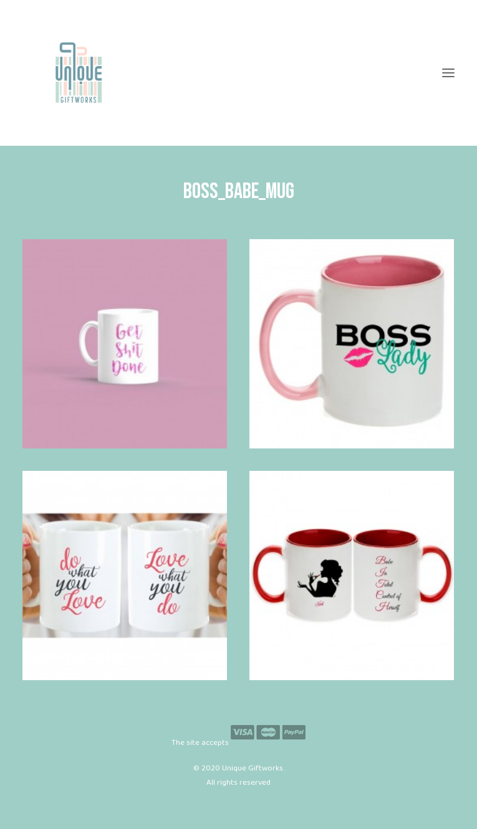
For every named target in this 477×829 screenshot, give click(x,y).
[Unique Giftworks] (238, 73)
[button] (448, 73)
